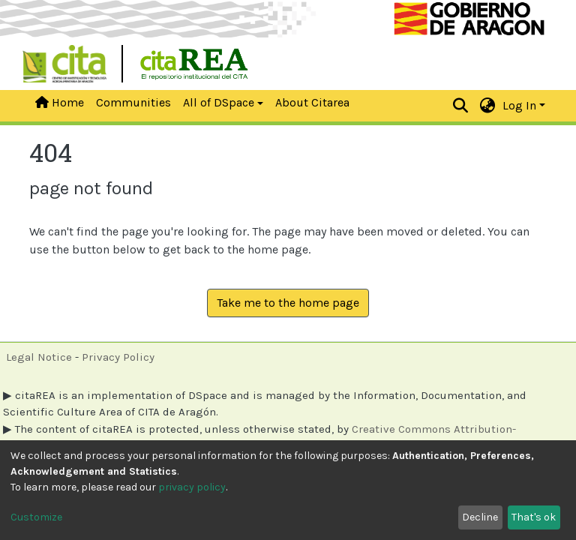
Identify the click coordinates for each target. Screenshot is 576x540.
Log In (519, 105)
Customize (36, 517)
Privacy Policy (118, 357)
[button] (487, 105)
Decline (480, 517)
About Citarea (312, 102)
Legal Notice (39, 357)
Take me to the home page (288, 303)
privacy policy (192, 487)
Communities (133, 102)
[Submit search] (461, 105)
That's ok (534, 517)
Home (59, 102)
